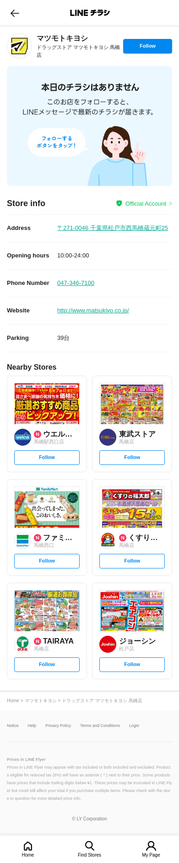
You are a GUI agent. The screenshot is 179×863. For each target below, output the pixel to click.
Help (32, 726)
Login (134, 726)
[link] (19, 46)
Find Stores (89, 855)
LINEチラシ (90, 13)
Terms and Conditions (100, 726)
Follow (147, 48)
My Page (151, 855)
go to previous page (15, 13)
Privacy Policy (58, 726)
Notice (13, 726)
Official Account (145, 203)
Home (28, 855)
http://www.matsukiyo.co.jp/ (93, 310)
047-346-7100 (75, 282)
